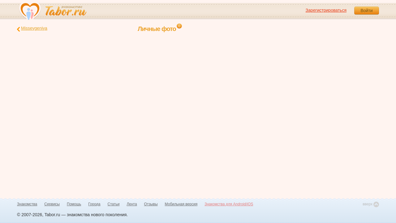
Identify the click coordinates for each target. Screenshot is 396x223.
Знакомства (27, 204)
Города (94, 204)
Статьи (114, 204)
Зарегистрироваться (326, 10)
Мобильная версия (181, 204)
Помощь (74, 204)
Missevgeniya (32, 29)
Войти (366, 10)
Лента (132, 204)
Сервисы (52, 204)
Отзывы (151, 204)
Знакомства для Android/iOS (228, 204)
